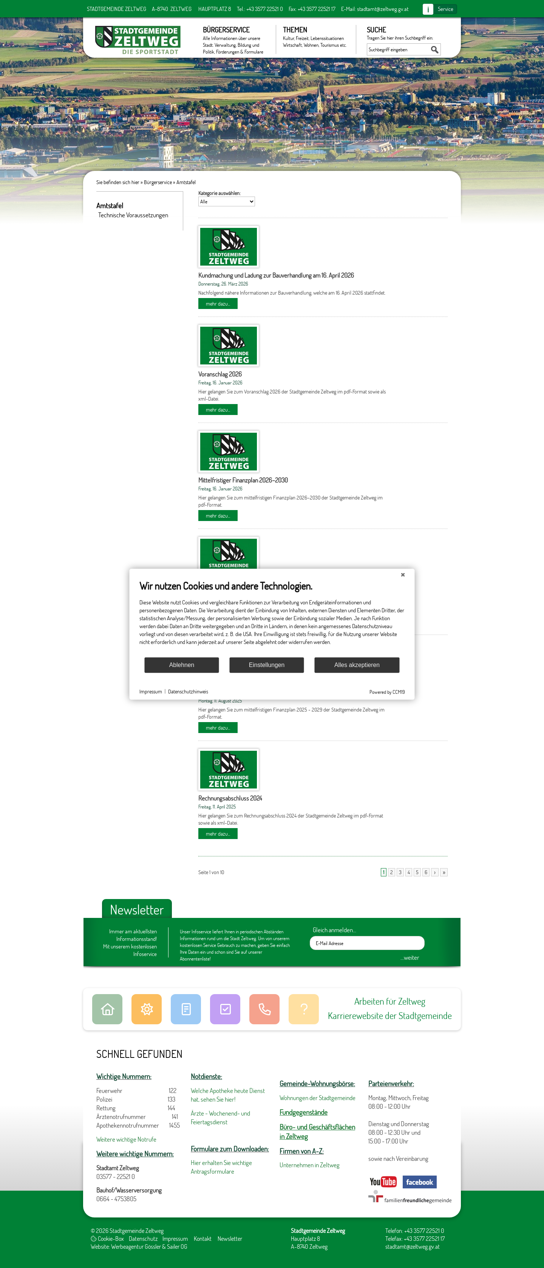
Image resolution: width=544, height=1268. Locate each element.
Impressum (175, 1238)
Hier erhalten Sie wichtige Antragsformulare (221, 1167)
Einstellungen (267, 665)
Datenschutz (143, 1238)
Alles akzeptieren (357, 665)
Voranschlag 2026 (220, 374)
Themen (315, 36)
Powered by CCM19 (387, 691)
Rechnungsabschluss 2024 (230, 798)
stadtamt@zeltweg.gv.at (382, 8)
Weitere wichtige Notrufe (126, 1139)
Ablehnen (182, 665)
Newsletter (230, 1238)
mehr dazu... (218, 303)
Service (445, 8)
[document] (272, 617)
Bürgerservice (235, 39)
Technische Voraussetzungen (133, 215)
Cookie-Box (107, 1238)
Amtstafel (186, 182)
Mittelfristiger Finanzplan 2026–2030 (243, 480)
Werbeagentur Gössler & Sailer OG (149, 1246)
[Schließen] (403, 574)
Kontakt (203, 1238)
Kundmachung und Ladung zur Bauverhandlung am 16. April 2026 (276, 275)
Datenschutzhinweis (188, 691)
